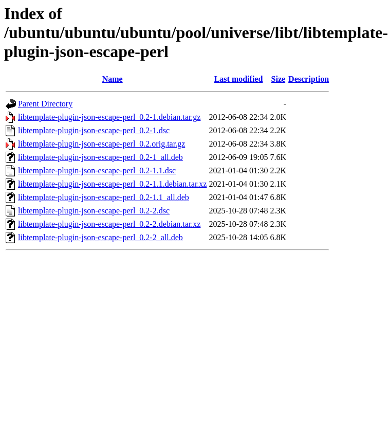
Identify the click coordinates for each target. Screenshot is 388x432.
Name (112, 79)
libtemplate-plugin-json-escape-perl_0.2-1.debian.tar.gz (109, 117)
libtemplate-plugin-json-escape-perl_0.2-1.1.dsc (97, 170)
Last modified (238, 79)
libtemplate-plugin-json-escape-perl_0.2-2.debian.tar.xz (109, 224)
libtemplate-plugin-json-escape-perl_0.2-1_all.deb (100, 157)
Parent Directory (45, 103)
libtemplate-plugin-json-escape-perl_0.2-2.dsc (94, 210)
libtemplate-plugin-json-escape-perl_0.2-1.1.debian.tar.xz (112, 183)
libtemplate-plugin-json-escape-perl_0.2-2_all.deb (100, 237)
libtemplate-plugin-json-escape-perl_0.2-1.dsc (94, 130)
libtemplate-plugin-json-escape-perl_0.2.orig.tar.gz (101, 143)
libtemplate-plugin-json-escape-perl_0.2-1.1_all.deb (103, 197)
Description (308, 79)
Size (278, 79)
